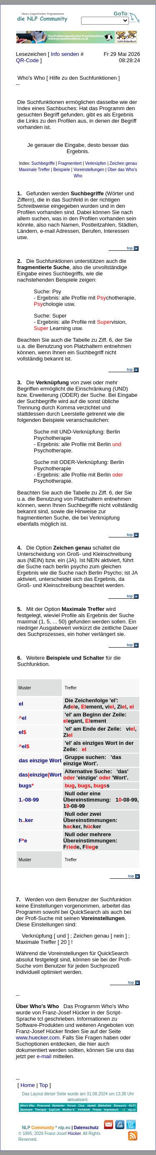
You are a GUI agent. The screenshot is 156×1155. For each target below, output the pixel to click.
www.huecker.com (37, 1037)
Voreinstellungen (89, 169)
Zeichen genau (123, 163)
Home (27, 1085)
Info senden (65, 54)
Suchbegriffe (43, 163)
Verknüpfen (95, 163)
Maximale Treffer (34, 169)
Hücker (74, 1133)
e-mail (44, 1056)
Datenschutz (86, 1127)
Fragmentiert (70, 163)
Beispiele (61, 169)
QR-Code (27, 60)
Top (43, 1085)
